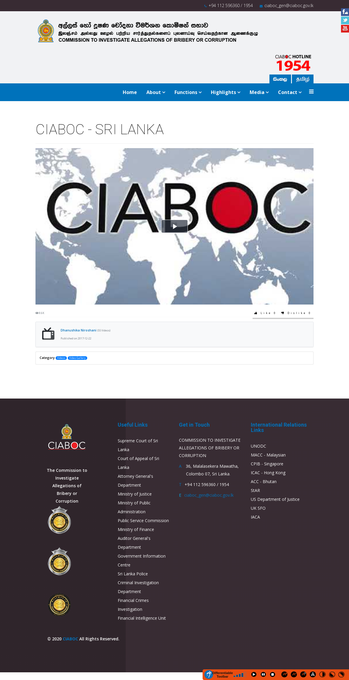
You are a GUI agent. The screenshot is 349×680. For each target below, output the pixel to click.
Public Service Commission (143, 520)
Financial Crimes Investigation (133, 605)
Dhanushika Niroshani (85, 330)
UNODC (258, 446)
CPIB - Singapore (267, 464)
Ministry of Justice (135, 494)
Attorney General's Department (135, 480)
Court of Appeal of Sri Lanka (138, 463)
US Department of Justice (275, 499)
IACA (255, 517)
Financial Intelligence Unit (142, 618)
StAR (255, 490)
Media (257, 92)
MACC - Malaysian (268, 455)
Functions (185, 92)
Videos (61, 358)
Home (130, 92)
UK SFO (258, 508)
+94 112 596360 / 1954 (231, 5)
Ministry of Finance (136, 529)
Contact (287, 92)
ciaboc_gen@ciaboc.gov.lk (289, 5)
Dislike (297, 313)
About (153, 92)
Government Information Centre (142, 560)
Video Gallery (77, 358)
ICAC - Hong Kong (268, 472)
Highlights (223, 92)
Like (266, 313)
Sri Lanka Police (133, 574)
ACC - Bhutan (264, 481)
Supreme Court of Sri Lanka (138, 445)
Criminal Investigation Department (138, 587)
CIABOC (70, 639)
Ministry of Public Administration (134, 507)
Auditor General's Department (134, 542)
